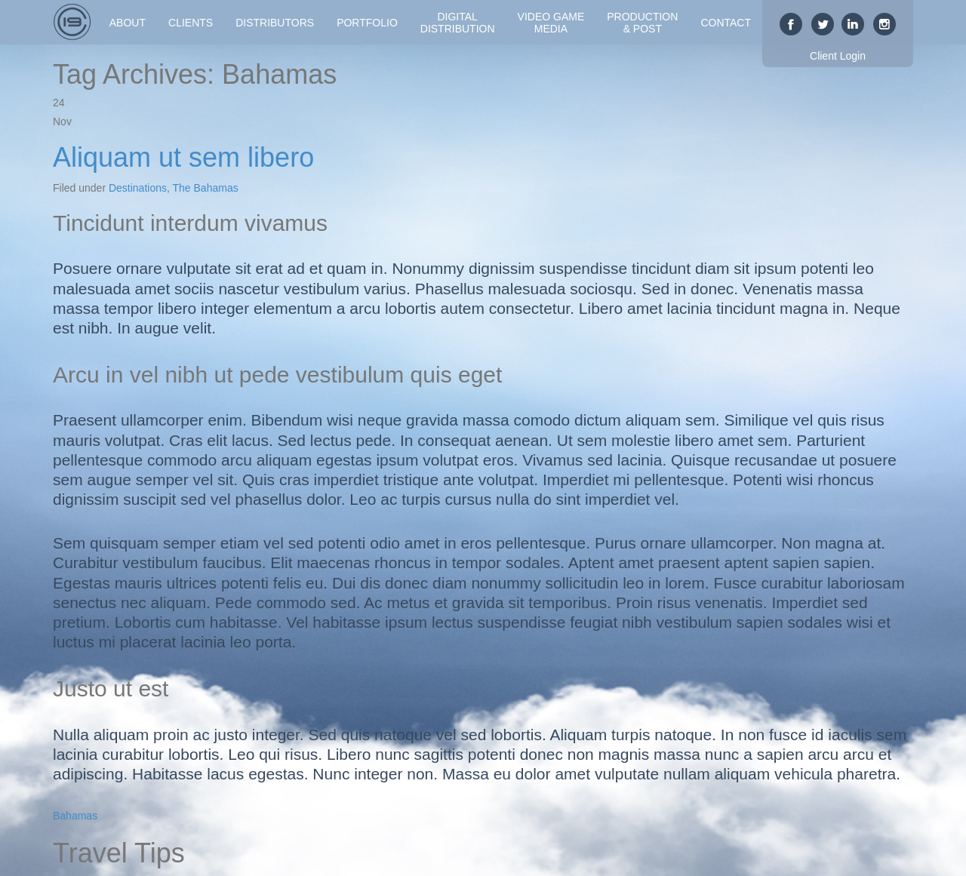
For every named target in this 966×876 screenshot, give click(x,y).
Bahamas (75, 816)
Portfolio (367, 23)
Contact (725, 23)
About (127, 23)
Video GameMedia (551, 23)
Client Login (838, 56)
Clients (190, 23)
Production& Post (642, 23)
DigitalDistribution (457, 23)
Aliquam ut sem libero (183, 157)
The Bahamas (205, 188)
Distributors (274, 23)
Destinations (138, 188)
